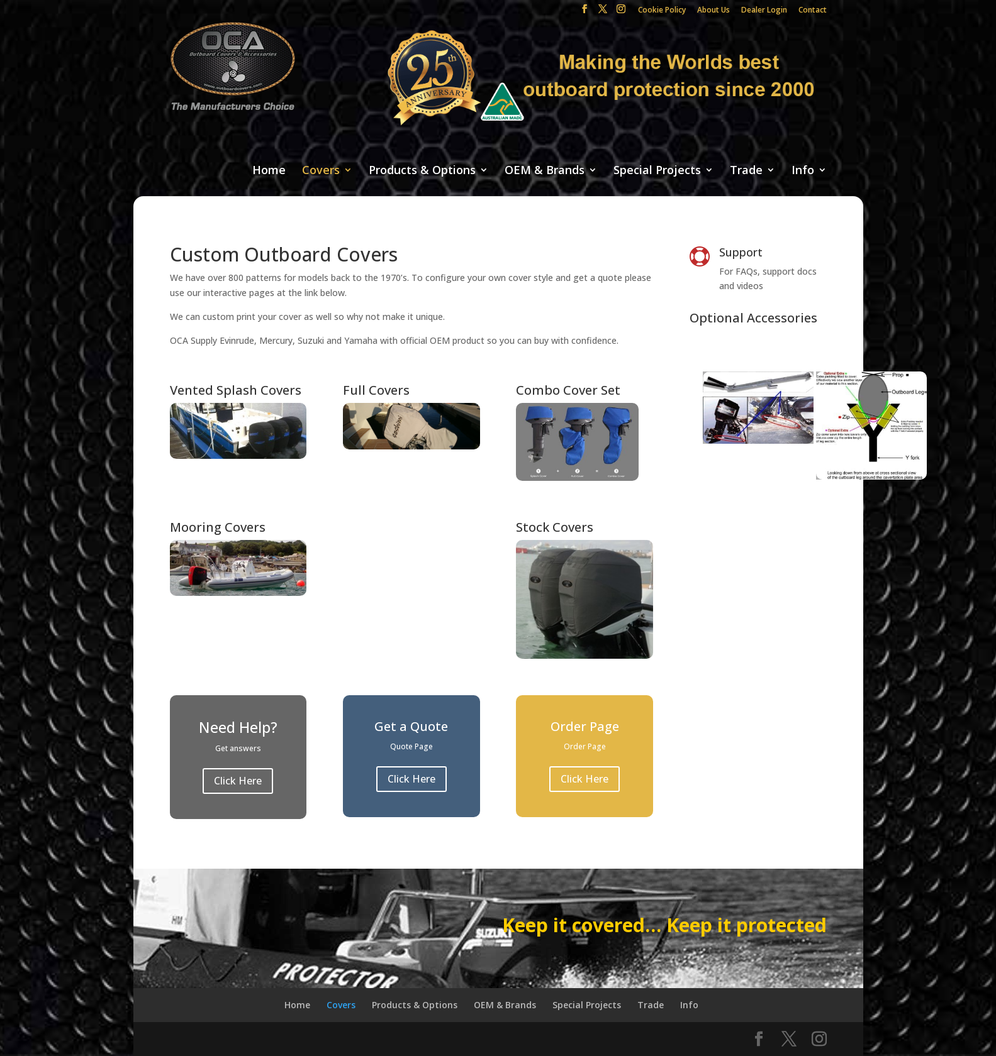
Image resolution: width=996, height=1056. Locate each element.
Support (741, 252)
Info (803, 170)
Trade (746, 170)
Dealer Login (764, 10)
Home (269, 170)
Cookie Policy (662, 10)
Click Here (238, 781)
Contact (812, 10)
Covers (321, 170)
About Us (713, 10)
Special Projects (657, 170)
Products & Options (422, 170)
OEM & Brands (545, 170)
